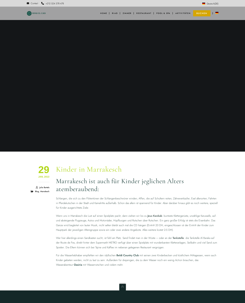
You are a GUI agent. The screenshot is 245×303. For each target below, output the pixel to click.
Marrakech (44, 191)
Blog (37, 191)
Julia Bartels (44, 187)
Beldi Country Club (127, 255)
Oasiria (78, 265)
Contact (32, 3)
